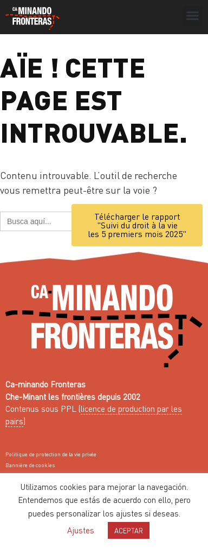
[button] (193, 15)
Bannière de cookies (30, 465)
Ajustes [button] (80, 530)
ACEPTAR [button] (128, 530)
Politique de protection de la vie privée (50, 454)
